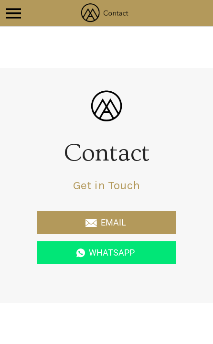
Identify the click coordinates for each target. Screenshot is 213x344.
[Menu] (13, 13)
